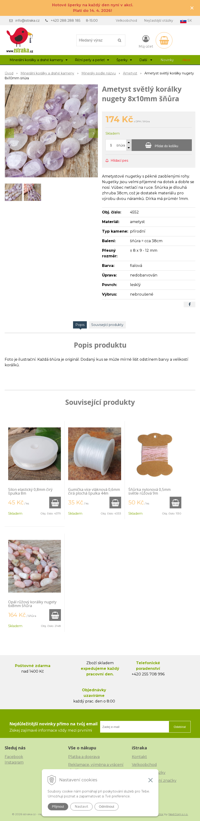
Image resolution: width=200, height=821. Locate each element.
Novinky (167, 60)
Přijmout (58, 806)
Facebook (14, 757)
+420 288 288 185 (65, 20)
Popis (79, 325)
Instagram (14, 762)
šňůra (120, 145)
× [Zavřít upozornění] (192, 8)
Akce (186, 60)
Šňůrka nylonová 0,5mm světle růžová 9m (149, 491)
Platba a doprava (84, 757)
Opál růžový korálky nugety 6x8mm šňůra (32, 603)
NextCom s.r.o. (178, 814)
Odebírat (180, 727)
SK (186, 21)
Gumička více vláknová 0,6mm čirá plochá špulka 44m (94, 491)
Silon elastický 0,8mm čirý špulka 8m (30, 491)
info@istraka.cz (27, 20)
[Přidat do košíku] (162, 145)
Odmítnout (106, 806)
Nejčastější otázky (158, 20)
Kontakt (139, 757)
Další (145, 60)
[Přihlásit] (146, 41)
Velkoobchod (126, 20)
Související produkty (107, 325)
